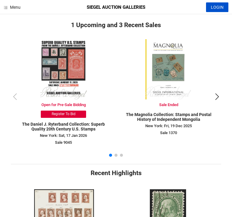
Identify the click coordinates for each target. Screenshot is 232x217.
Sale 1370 (168, 133)
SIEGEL (116, 7)
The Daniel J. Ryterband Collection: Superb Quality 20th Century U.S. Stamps (63, 127)
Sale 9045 (63, 142)
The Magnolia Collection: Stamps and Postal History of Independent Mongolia (168, 117)
